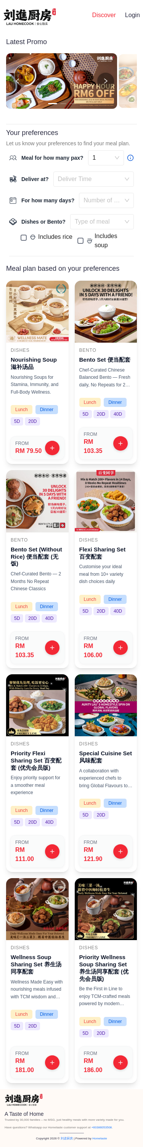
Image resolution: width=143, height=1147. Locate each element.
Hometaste (99, 1138)
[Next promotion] (105, 81)
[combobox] (90, 179)
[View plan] (52, 448)
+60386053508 (102, 1127)
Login (132, 15)
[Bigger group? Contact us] (130, 157)
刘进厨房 (67, 1138)
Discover (104, 15)
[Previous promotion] (17, 81)
